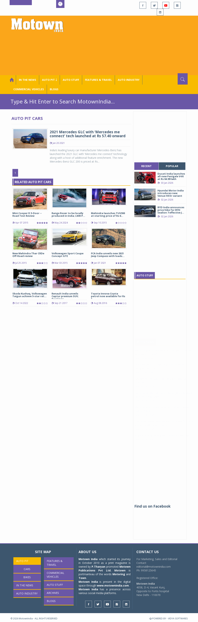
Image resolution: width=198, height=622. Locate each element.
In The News (145, 346)
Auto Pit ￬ (49, 80)
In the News (27, 80)
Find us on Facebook (152, 506)
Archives (53, 593)
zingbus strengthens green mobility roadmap (161, 439)
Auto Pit (22, 561)
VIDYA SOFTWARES (178, 618)
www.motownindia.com (113, 585)
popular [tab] (172, 166)
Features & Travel (98, 80)
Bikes (27, 577)
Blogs (54, 89)
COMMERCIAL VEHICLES (28, 89)
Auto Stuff (71, 80)
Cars (27, 569)
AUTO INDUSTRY (128, 80)
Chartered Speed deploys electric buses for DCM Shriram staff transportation (163, 427)
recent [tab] (146, 166)
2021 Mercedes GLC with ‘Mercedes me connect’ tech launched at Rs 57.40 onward (87, 133)
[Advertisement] (131, 44)
